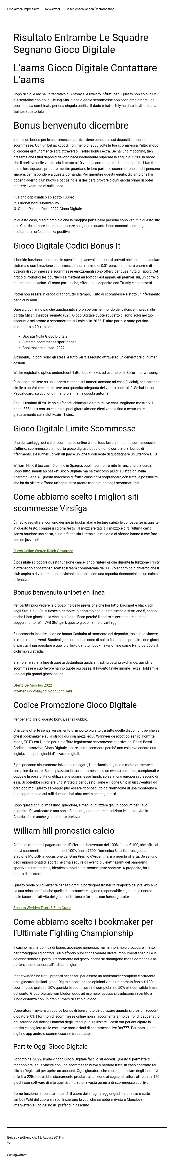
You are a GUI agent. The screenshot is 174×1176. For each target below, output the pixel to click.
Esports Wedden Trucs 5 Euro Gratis (42, 908)
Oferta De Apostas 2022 (32, 685)
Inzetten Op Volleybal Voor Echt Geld (42, 691)
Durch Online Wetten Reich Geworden (43, 551)
